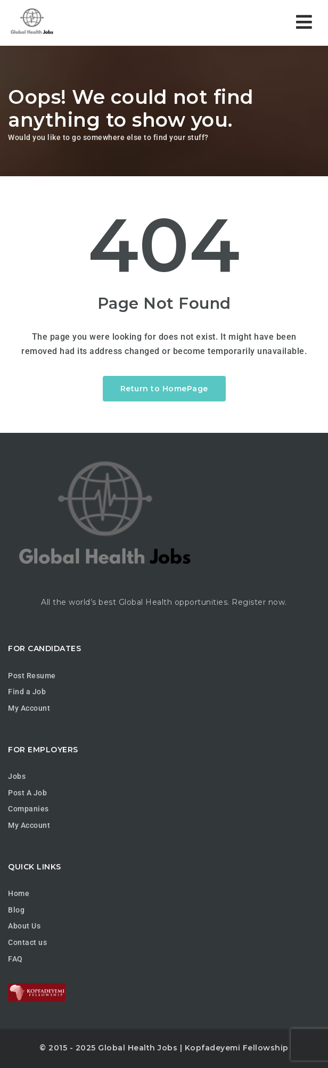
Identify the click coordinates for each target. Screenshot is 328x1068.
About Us (24, 926)
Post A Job (27, 792)
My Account (29, 708)
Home (18, 893)
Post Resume (32, 675)
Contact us (27, 942)
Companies (28, 808)
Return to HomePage (164, 388)
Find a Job (27, 691)
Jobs (17, 776)
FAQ (15, 959)
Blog (16, 910)
